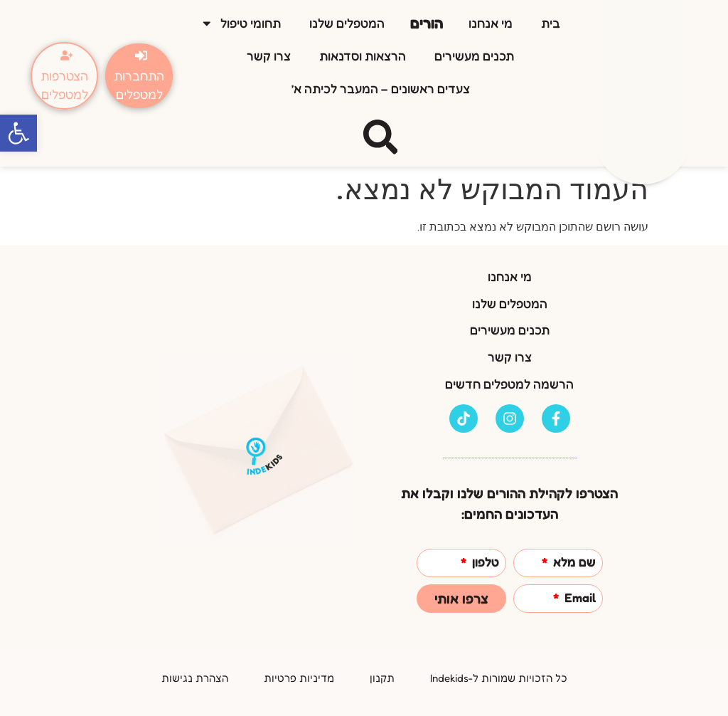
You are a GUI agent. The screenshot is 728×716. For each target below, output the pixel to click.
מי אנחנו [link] (491, 23)
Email (579, 598)
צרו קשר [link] (269, 55)
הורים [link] (426, 23)
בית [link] (550, 23)
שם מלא (573, 562)
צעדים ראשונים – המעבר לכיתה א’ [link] (380, 88)
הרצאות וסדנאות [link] (362, 55)
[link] (18, 133)
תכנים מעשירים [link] (474, 55)
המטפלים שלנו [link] (347, 23)
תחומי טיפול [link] (240, 23)
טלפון (484, 562)
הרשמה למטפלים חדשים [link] (509, 384)
